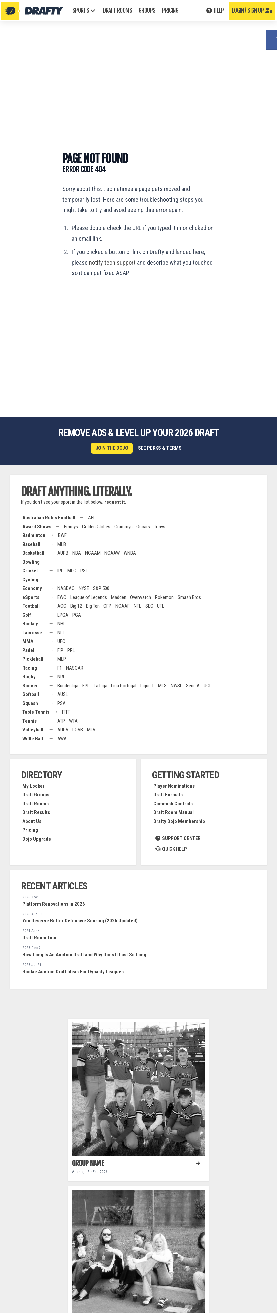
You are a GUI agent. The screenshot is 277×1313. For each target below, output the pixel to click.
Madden (118, 597)
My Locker (33, 786)
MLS (162, 685)
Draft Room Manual (173, 812)
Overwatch (140, 597)
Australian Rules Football (48, 517)
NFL (137, 606)
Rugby (29, 676)
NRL (61, 676)
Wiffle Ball (32, 738)
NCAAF (122, 606)
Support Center (178, 838)
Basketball (33, 553)
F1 (59, 668)
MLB (61, 544)
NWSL (176, 685)
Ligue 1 (147, 685)
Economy (32, 588)
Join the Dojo (112, 448)
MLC (71, 570)
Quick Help (171, 848)
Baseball (31, 544)
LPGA (62, 615)
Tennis (29, 721)
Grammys (123, 526)
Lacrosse (32, 632)
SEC (149, 606)
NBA (76, 553)
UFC (61, 641)
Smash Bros (189, 597)
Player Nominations (174, 786)
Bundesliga (67, 685)
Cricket (30, 570)
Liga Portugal (123, 685)
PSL (84, 570)
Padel (28, 650)
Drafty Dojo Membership (179, 821)
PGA (76, 615)
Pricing (30, 830)
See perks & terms (159, 448)
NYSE (84, 588)
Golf (26, 615)
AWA (62, 738)
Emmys (71, 526)
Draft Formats (168, 794)
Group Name (88, 1162)
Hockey (30, 623)
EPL (86, 685)
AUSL (62, 694)
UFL (160, 606)
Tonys (159, 526)
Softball (30, 694)
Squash (30, 703)
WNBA (130, 553)
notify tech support (112, 262)
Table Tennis (35, 712)
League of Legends (88, 597)
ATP (61, 721)
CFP (107, 606)
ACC (61, 606)
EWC (61, 597)
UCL (208, 685)
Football (31, 606)
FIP (60, 650)
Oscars (143, 526)
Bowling (31, 562)
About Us (31, 821)
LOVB (77, 729)
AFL (92, 517)
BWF (62, 535)
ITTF (66, 712)
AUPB (62, 553)
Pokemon (164, 597)
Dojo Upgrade (36, 839)
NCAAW (112, 553)
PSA (61, 703)
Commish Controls (173, 803)
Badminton (33, 535)
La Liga (100, 685)
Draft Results (36, 812)
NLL (61, 632)
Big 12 (76, 606)
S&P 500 (101, 588)
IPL (60, 570)
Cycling (30, 579)
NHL (61, 623)
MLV (91, 729)
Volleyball (32, 729)
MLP (61, 659)
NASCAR (74, 668)
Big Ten (93, 606)
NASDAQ (66, 588)
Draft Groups (35, 794)
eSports (30, 597)
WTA (73, 721)
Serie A (193, 685)
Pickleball (32, 659)
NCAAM (93, 553)
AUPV (62, 729)
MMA (27, 641)
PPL (71, 650)
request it (114, 502)
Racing (29, 668)
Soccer (30, 685)
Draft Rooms (35, 803)
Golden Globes (96, 526)
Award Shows (36, 526)
